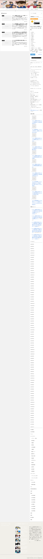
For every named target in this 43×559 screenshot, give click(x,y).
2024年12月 (32, 272)
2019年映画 (33, 497)
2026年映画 (33, 510)
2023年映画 (33, 506)
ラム (31, 486)
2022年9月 (32, 307)
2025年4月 (32, 266)
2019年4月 (32, 393)
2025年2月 (32, 268)
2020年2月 (32, 371)
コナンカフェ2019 (34, 475)
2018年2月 (32, 417)
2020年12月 (32, 349)
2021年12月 (32, 327)
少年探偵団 (33, 447)
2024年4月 (32, 283)
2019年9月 (32, 382)
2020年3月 (32, 369)
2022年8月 (32, 310)
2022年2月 (32, 323)
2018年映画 (33, 495)
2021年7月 (32, 334)
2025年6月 (32, 261)
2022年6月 (32, 314)
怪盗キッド (33, 451)
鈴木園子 (32, 469)
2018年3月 (32, 415)
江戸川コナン (33, 460)
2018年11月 (32, 404)
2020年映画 (33, 499)
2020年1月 (32, 373)
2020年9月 (32, 356)
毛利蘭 (32, 458)
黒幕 (31, 519)
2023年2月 (32, 301)
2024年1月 (32, 288)
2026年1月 (32, 248)
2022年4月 (32, 318)
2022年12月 (32, 303)
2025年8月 (32, 257)
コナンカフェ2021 (34, 477)
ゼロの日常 (33, 482)
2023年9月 (32, 292)
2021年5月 (32, 338)
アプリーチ (39, 21)
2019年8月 (32, 384)
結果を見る (40, 54)
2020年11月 (32, 351)
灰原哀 (32, 462)
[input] (36, 13)
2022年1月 (32, 325)
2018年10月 (32, 406)
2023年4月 (32, 299)
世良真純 (32, 440)
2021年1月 (32, 347)
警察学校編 (33, 484)
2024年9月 (32, 277)
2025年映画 (33, 508)
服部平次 (32, 453)
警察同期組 (33, 464)
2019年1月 (32, 400)
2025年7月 (32, 259)
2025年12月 (32, 250)
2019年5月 (32, 391)
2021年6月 (32, 336)
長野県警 (32, 471)
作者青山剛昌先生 (34, 488)
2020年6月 (32, 362)
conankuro (33, 213)
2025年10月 (32, 255)
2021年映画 (33, 502)
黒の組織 (32, 517)
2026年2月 (32, 246)
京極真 (32, 442)
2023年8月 (32, 294)
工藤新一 (32, 449)
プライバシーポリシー (35, 556)
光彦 (31, 491)
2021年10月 (32, 329)
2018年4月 (32, 413)
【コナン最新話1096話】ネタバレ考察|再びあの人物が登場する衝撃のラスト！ (37, 211)
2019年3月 (32, 395)
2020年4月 (32, 367)
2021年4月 (32, 340)
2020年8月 (32, 358)
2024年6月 (32, 281)
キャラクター (33, 436)
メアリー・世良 (34, 438)
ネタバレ (32, 480)
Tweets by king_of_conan (5, 525)
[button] (41, 13)
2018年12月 (32, 402)
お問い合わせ (40, 556)
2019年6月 (32, 389)
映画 (31, 493)
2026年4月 (32, 244)
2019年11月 (32, 378)
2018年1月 (32, 419)
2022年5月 (32, 316)
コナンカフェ (33, 473)
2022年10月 (32, 305)
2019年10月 (32, 380)
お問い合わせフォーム (34, 110)
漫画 (31, 515)
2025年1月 (32, 270)
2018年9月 (32, 408)
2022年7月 (32, 312)
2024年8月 (32, 279)
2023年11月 (32, 290)
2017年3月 (32, 424)
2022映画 (32, 429)
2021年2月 (32, 345)
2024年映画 (32, 431)
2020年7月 (32, 360)
